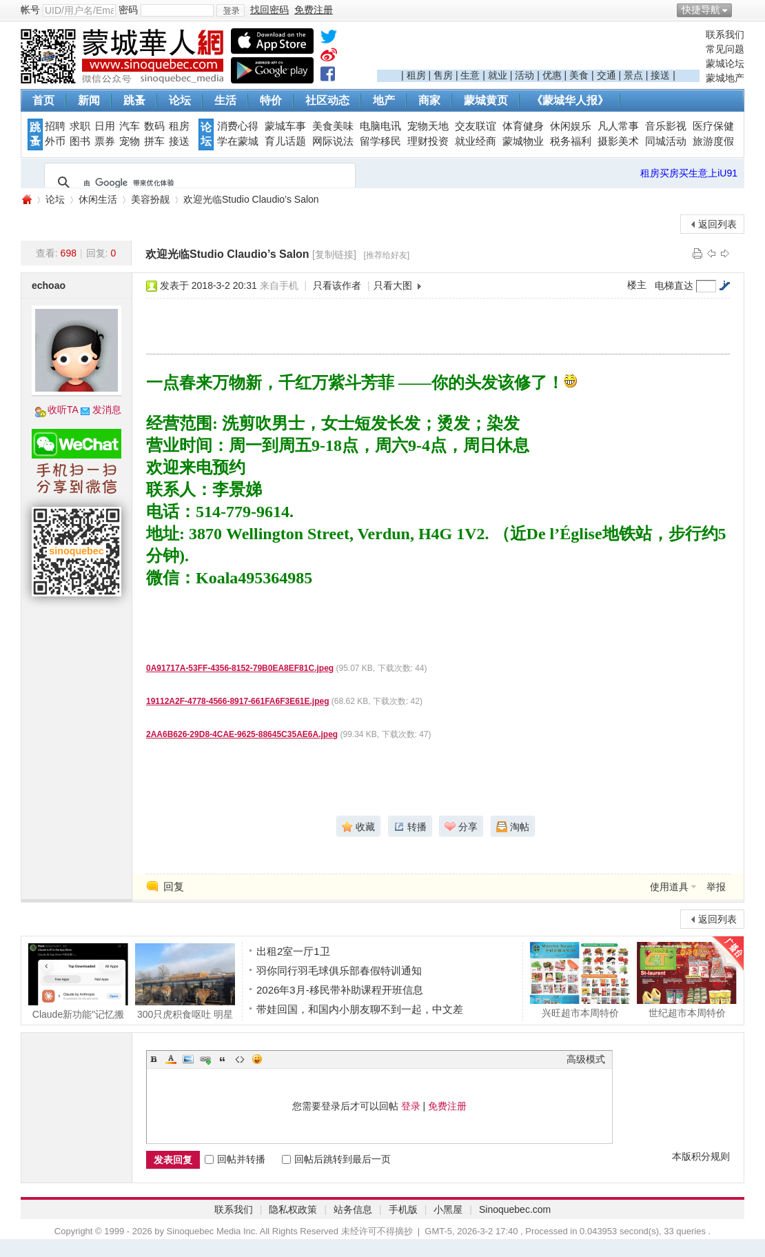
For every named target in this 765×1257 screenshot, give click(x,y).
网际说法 (333, 141)
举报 (716, 886)
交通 (606, 75)
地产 (384, 100)
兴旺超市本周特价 (580, 980)
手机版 (403, 1209)
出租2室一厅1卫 (293, 951)
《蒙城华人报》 (570, 100)
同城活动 (665, 141)
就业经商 (475, 141)
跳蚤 (134, 100)
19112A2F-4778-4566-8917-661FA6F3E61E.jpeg (237, 701)
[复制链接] (334, 254)
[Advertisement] (538, 49)
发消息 (106, 409)
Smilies (257, 1059)
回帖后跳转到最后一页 (336, 1159)
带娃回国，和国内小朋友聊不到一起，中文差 (359, 1009)
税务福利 (570, 141)
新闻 (89, 100)
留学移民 (380, 141)
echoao (48, 285)
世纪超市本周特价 (687, 980)
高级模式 (586, 1059)
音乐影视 (665, 126)
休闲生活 (98, 199)
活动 (524, 75)
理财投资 (428, 141)
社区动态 (327, 100)
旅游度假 (713, 141)
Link (205, 1059)
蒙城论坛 (725, 63)
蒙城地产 (725, 77)
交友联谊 (475, 126)
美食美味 (333, 126)
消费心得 (237, 126)
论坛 (180, 100)
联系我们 (725, 34)
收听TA (63, 409)
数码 (154, 126)
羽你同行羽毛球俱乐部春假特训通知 (339, 970)
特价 (271, 100)
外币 (55, 141)
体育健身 (523, 126)
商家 (429, 100)
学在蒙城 (237, 141)
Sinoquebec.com (515, 1209)
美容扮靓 (150, 199)
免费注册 (447, 1106)
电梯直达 (674, 285)
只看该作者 (337, 285)
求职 (80, 126)
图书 (80, 141)
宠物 (129, 141)
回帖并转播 (235, 1159)
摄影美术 (618, 141)
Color (171, 1059)
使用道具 (669, 886)
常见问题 (725, 48)
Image (188, 1059)
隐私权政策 (293, 1209)
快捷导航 (701, 9)
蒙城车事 (285, 126)
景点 (633, 75)
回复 (173, 886)
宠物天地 (428, 126)
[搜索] (197, 182)
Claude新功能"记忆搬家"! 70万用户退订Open (78, 981)
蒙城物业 (523, 141)
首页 (43, 100)
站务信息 (353, 1209)
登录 (410, 1106)
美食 (579, 75)
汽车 (129, 126)
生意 (470, 75)
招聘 (55, 126)
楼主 (636, 284)
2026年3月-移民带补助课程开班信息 (339, 990)
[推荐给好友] (386, 255)
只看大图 (393, 285)
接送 (660, 75)
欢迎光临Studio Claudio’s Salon (251, 199)
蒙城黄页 (486, 100)
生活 (225, 100)
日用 (104, 126)
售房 (443, 75)
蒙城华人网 (26, 200)
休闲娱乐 (570, 126)
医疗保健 (713, 126)
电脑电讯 (380, 126)
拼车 (154, 141)
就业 (497, 75)
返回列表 (717, 224)
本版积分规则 (701, 1156)
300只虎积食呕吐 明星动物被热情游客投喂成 (185, 981)
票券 (104, 141)
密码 (128, 9)
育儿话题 (285, 141)
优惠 (552, 75)
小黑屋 (448, 1209)
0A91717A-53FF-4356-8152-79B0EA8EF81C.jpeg (240, 668)
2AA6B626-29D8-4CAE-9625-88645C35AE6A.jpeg (242, 734)
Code (240, 1059)
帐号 (30, 9)
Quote (222, 1059)
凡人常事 (618, 126)
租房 (416, 75)
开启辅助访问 (740, 9)
